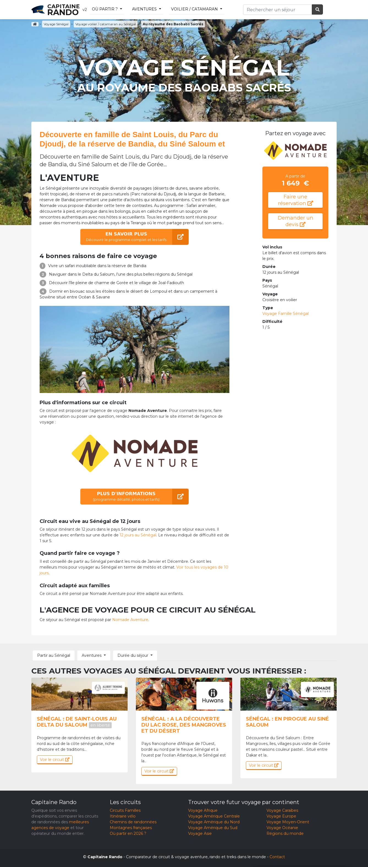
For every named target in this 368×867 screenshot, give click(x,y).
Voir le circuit (55, 759)
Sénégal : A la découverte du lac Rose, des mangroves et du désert (183, 725)
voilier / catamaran (194, 9)
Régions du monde (285, 833)
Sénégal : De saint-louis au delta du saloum (77, 722)
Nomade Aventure (130, 619)
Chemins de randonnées (133, 821)
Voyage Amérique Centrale (214, 816)
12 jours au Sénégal (138, 535)
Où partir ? (105, 9)
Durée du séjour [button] (132, 655)
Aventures (144, 9)
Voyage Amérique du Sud (212, 827)
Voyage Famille (285, 313)
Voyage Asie (200, 833)
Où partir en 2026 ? (128, 833)
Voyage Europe (281, 816)
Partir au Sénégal (53, 655)
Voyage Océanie (282, 827)
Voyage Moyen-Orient (288, 821)
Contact (277, 856)
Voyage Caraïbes (282, 810)
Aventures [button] (91, 655)
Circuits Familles (125, 810)
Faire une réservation (295, 199)
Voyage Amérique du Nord (214, 821)
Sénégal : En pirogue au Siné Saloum (287, 722)
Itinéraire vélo (123, 816)
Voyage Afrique (203, 810)
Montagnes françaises (131, 827)
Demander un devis (295, 221)
